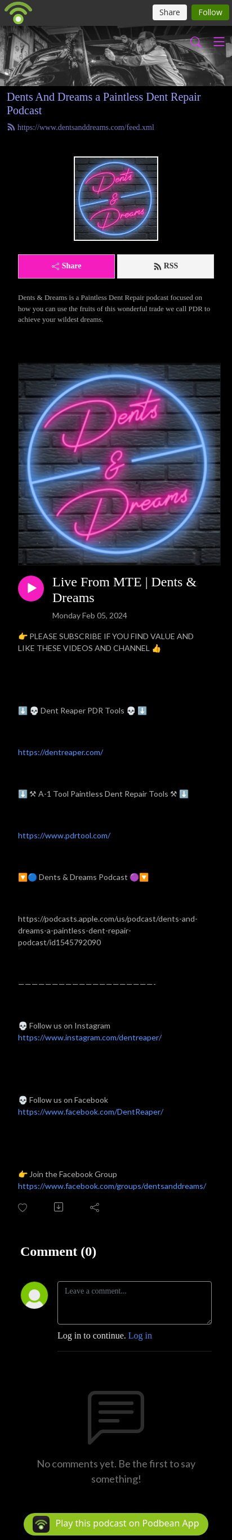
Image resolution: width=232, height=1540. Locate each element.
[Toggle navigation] (219, 41)
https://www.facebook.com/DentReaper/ (90, 1111)
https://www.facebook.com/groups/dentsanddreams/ (112, 1186)
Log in (140, 1335)
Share (67, 266)
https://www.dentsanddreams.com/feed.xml (80, 127)
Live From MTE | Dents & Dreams (124, 589)
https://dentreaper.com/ (60, 752)
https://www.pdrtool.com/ (64, 835)
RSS (166, 266)
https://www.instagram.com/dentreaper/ (90, 1037)
